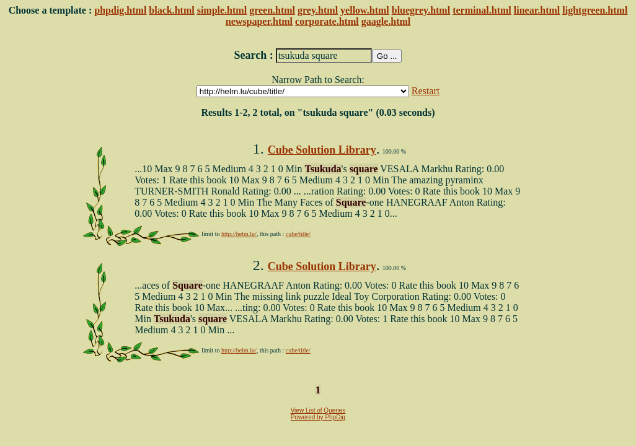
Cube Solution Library (322, 150)
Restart (425, 90)
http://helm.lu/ (239, 233)
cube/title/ (298, 233)
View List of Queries (318, 410)
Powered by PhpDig (318, 417)
